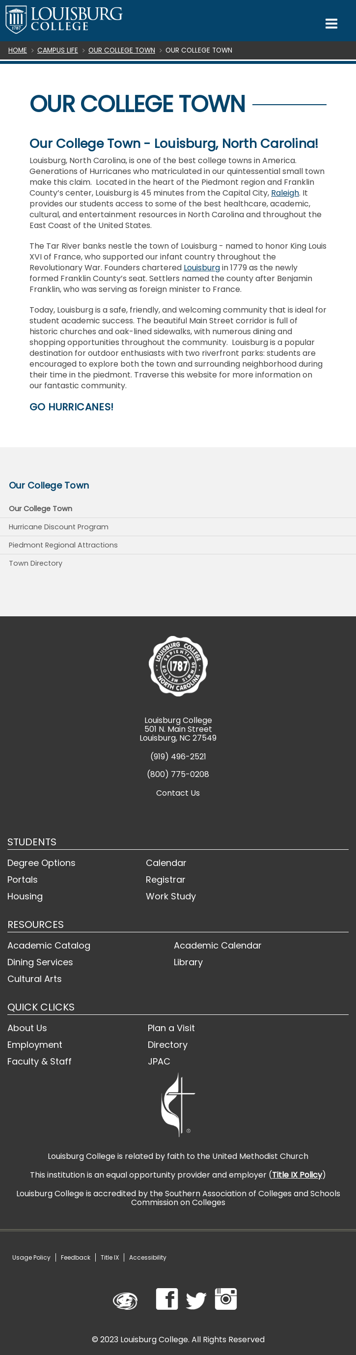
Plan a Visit (171, 1028)
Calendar (166, 863)
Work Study (171, 896)
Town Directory (35, 563)
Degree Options (41, 863)
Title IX (110, 1257)
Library (188, 962)
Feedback (75, 1257)
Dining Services (40, 962)
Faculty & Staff (39, 1061)
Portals (22, 879)
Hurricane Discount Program (59, 527)
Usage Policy (31, 1257)
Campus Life (57, 50)
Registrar (166, 879)
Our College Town (121, 50)
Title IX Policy (297, 1175)
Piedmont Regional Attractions (63, 545)
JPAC (159, 1061)
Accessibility (147, 1257)
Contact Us (178, 793)
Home (17, 50)
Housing (25, 896)
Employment (34, 1044)
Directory (168, 1044)
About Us (27, 1028)
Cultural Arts (34, 979)
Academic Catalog (48, 945)
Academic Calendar (218, 945)
